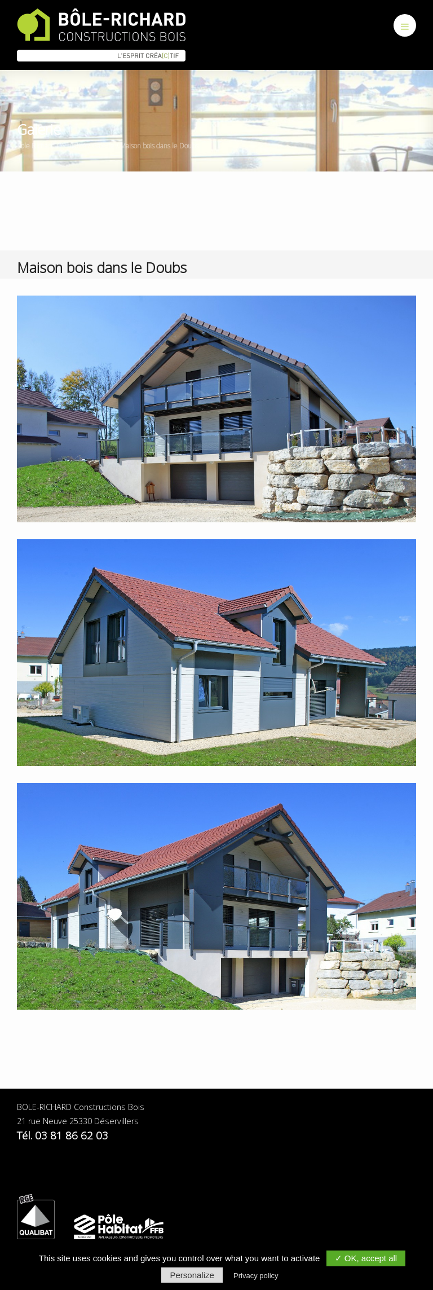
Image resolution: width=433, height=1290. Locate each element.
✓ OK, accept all (366, 1258)
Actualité (73, 146)
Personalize (192, 1275)
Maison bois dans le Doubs (159, 146)
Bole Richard (36, 146)
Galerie (103, 146)
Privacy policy (255, 1275)
